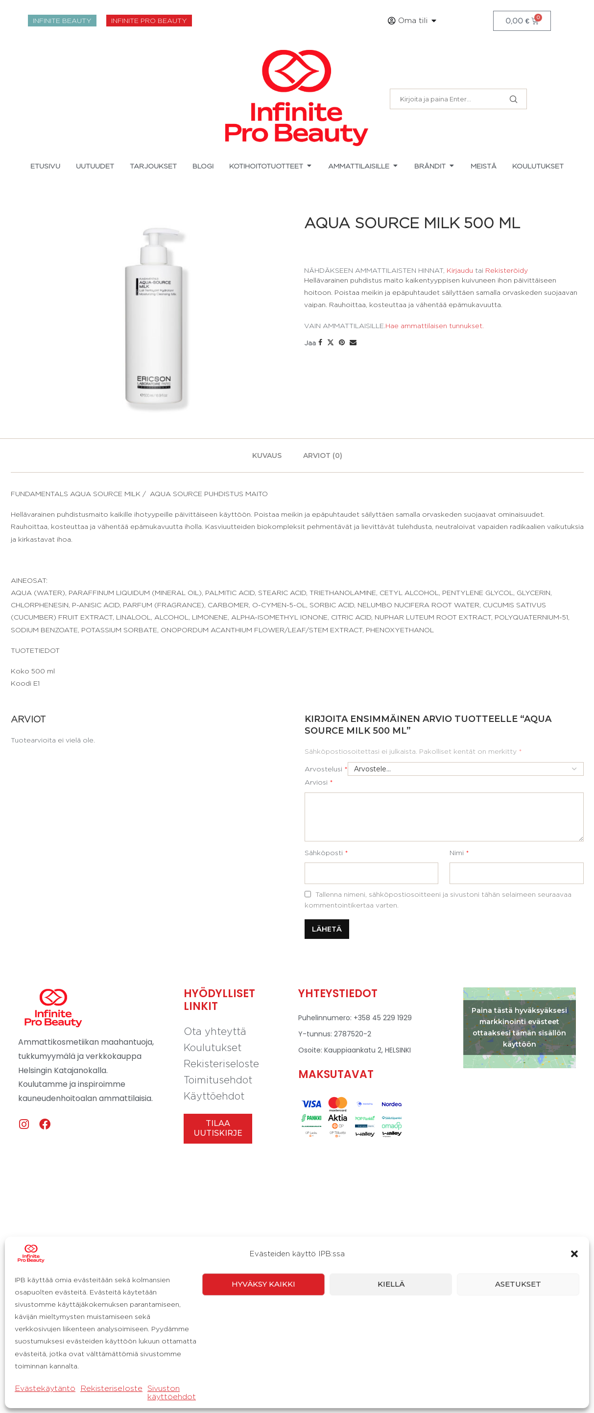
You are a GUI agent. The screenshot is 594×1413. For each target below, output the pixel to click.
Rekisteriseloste (111, 1388)
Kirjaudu (460, 270)
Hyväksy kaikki (263, 1284)
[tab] (266, 455)
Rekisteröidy (506, 270)
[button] (574, 1254)
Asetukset (518, 1284)
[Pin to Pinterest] (342, 342)
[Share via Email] (353, 342)
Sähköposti (326, 852)
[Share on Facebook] (320, 342)
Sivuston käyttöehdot (171, 1392)
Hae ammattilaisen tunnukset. (434, 325)
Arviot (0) (322, 455)
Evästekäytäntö (45, 1388)
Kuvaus (267, 455)
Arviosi (319, 782)
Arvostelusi (326, 768)
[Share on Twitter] (330, 342)
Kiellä (391, 1284)
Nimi (459, 852)
